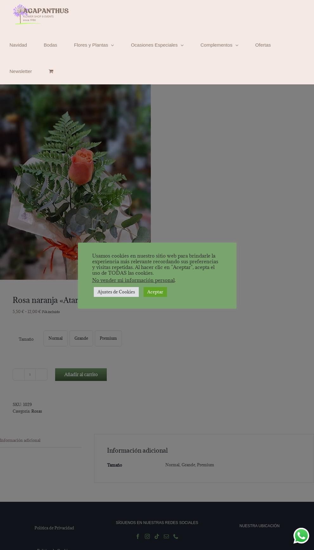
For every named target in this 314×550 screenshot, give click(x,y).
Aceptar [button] (155, 292)
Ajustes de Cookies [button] (116, 292)
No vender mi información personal (133, 280)
